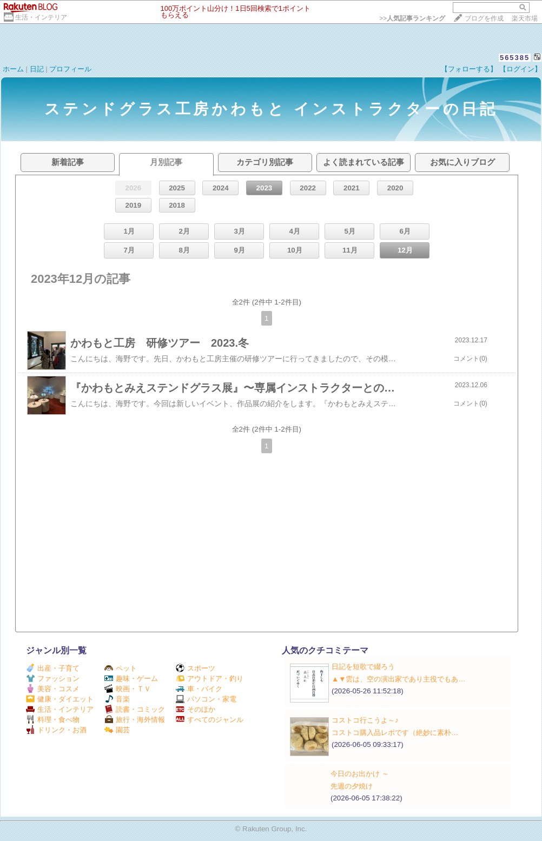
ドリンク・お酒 (56, 730)
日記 (37, 69)
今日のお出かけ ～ (360, 774)
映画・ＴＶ (127, 689)
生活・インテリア (41, 17)
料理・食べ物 (53, 720)
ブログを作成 (484, 18)
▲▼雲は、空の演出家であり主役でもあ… (399, 679)
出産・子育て (53, 668)
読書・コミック (134, 709)
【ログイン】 (520, 69)
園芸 (117, 730)
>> (412, 18)
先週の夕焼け (352, 786)
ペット (120, 668)
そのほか (195, 709)
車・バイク (199, 689)
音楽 (117, 699)
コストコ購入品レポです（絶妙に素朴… (395, 733)
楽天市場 (525, 18)
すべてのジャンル (209, 720)
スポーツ (195, 668)
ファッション (53, 678)
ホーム (13, 69)
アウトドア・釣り (209, 678)
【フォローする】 (469, 69)
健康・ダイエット (60, 699)
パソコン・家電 (206, 699)
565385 (515, 58)
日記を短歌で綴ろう (363, 667)
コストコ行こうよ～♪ (365, 720)
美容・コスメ (53, 689)
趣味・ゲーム (131, 678)
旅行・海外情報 (134, 720)
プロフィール (70, 69)
